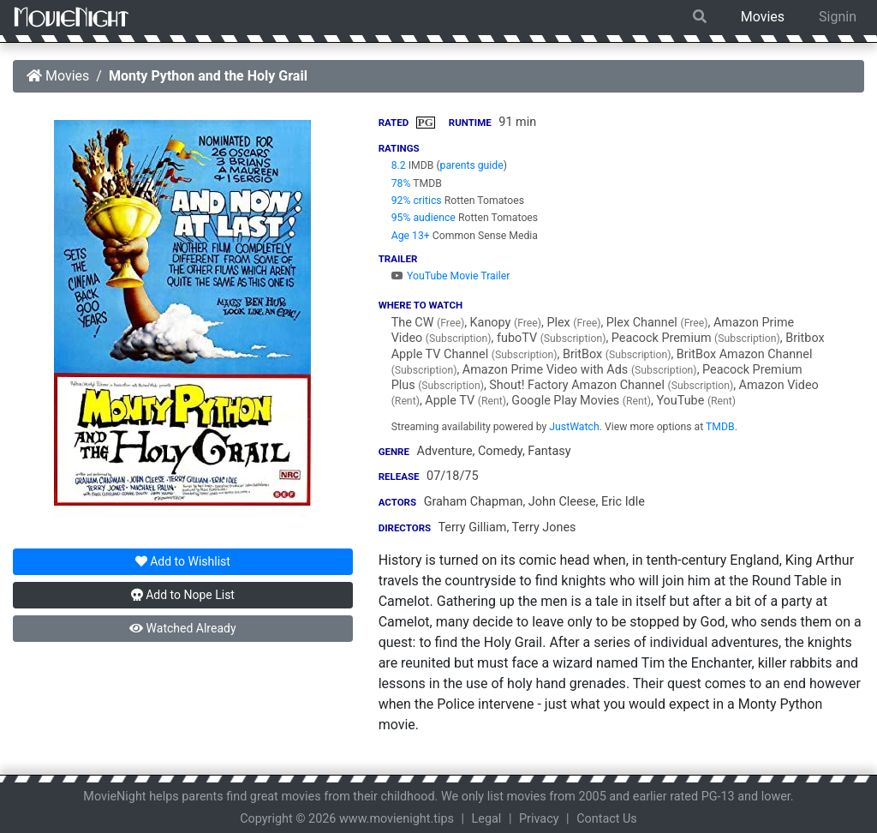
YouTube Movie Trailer (450, 276)
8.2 (398, 165)
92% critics (416, 201)
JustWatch (574, 427)
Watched (182, 628)
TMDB (720, 427)
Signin (837, 17)
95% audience (423, 218)
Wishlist (182, 561)
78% (401, 183)
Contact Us (606, 819)
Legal (487, 819)
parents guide (472, 165)
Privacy (539, 819)
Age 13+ (410, 236)
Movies (763, 17)
